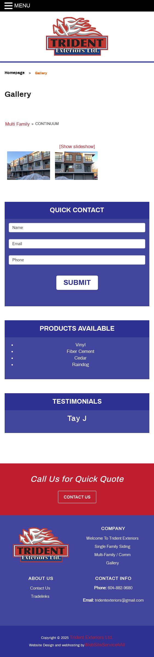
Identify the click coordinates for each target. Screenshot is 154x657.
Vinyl (80, 344)
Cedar (80, 358)
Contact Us (77, 497)
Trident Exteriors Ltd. (91, 637)
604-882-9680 (113, 588)
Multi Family (17, 124)
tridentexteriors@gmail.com (113, 600)
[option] (77, 421)
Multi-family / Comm (112, 555)
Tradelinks (40, 596)
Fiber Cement (80, 351)
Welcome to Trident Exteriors (112, 538)
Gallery (112, 563)
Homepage (15, 73)
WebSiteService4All (105, 644)
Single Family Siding (112, 547)
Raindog (80, 364)
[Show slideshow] (77, 146)
